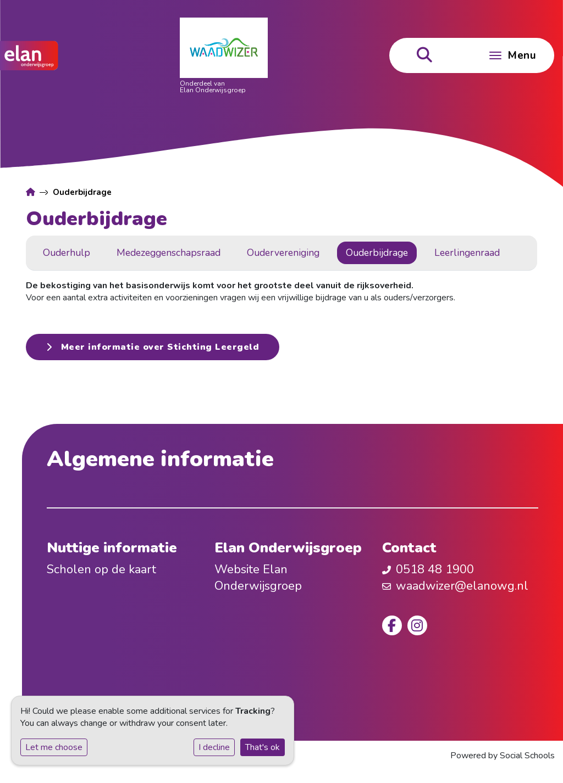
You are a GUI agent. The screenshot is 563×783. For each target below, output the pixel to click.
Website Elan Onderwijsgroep (258, 578)
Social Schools (527, 756)
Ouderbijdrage (377, 252)
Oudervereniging (283, 252)
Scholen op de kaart (101, 569)
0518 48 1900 (435, 569)
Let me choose (53, 747)
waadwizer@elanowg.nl (462, 586)
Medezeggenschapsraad (168, 252)
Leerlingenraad (467, 252)
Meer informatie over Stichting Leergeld (152, 347)
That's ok (262, 747)
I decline (214, 747)
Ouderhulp (66, 252)
